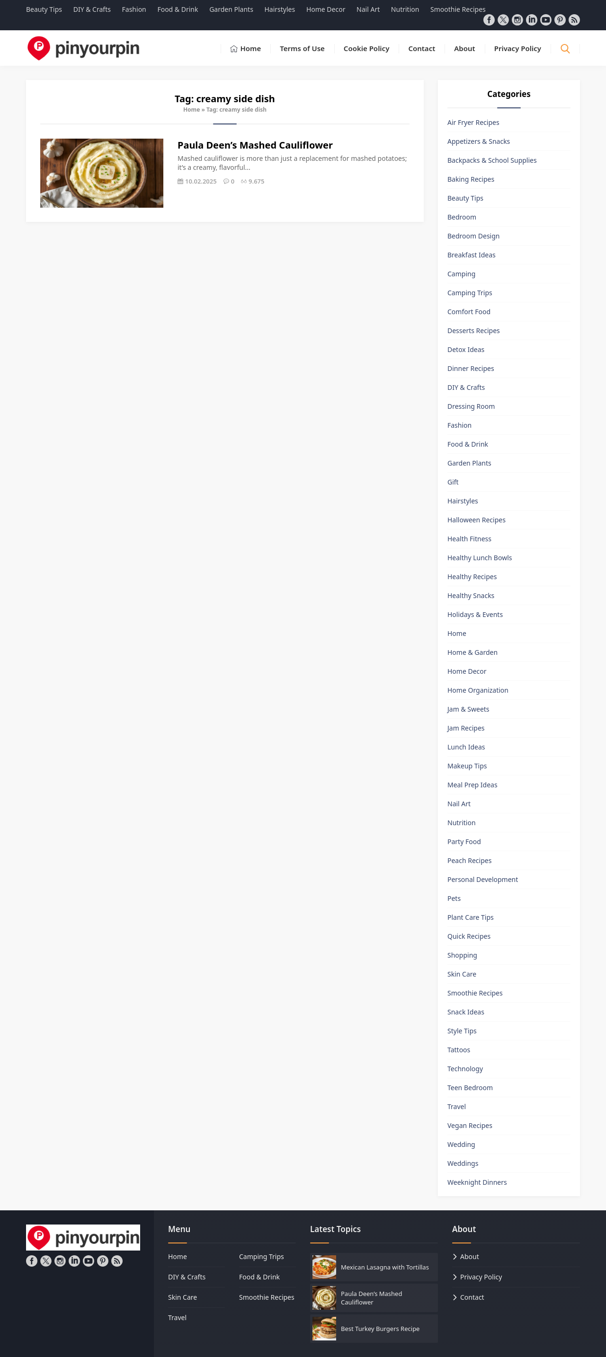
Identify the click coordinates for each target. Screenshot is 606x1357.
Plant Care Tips (470, 917)
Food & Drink (467, 444)
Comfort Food (468, 311)
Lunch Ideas (466, 746)
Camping (461, 273)
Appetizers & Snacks (478, 141)
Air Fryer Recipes (473, 122)
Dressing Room (471, 406)
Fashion (459, 425)
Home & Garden (472, 652)
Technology (465, 1068)
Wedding (461, 1144)
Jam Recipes (466, 727)
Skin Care (461, 973)
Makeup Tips (467, 765)
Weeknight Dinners (477, 1182)
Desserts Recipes (473, 330)
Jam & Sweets (468, 709)
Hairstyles (462, 500)
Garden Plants (469, 462)
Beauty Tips (465, 198)
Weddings (462, 1163)
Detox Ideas (465, 349)
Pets (454, 898)
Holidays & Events (475, 614)
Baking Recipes (470, 179)
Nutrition (461, 822)
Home (191, 110)
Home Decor (467, 671)
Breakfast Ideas (471, 254)
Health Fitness (469, 538)
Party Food (464, 841)
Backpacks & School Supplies (492, 160)
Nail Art (459, 803)
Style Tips (462, 1030)
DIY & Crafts (466, 387)
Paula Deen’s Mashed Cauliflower (255, 145)
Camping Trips (469, 292)
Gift (453, 481)
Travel (456, 1106)
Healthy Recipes (472, 576)
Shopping (462, 955)
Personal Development (482, 879)
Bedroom (461, 216)
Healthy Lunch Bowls (479, 557)
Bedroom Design (473, 235)
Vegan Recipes (469, 1125)
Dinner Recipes (470, 368)
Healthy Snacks (470, 595)
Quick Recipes (468, 936)
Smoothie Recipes (475, 992)
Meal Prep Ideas (472, 784)
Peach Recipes (469, 860)
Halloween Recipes (476, 519)
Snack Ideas (465, 1011)
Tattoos (458, 1049)
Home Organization (477, 690)
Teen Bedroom (470, 1087)
